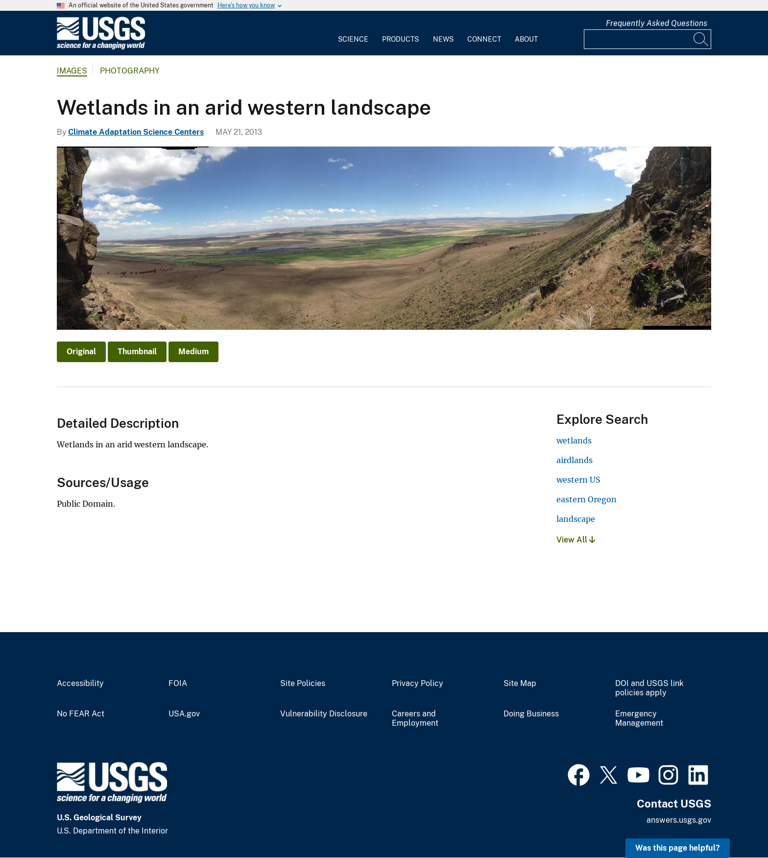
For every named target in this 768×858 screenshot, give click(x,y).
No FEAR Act (80, 714)
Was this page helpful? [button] (677, 848)
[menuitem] (353, 33)
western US (578, 480)
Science (353, 39)
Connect (484, 39)
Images (72, 70)
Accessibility (80, 683)
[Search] (701, 39)
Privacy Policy (417, 683)
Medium (193, 351)
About (526, 39)
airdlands (574, 460)
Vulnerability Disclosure (323, 714)
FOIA (177, 683)
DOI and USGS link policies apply (649, 688)
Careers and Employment (415, 719)
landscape (575, 519)
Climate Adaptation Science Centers (136, 132)
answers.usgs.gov (679, 820)
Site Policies (302, 683)
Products (400, 39)
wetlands (574, 440)
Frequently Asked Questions (656, 23)
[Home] (101, 47)
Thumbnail (137, 351)
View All (575, 539)
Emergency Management (639, 719)
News (443, 39)
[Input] (647, 39)
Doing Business (531, 714)
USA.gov (184, 714)
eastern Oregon (586, 499)
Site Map (520, 683)
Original (81, 351)
